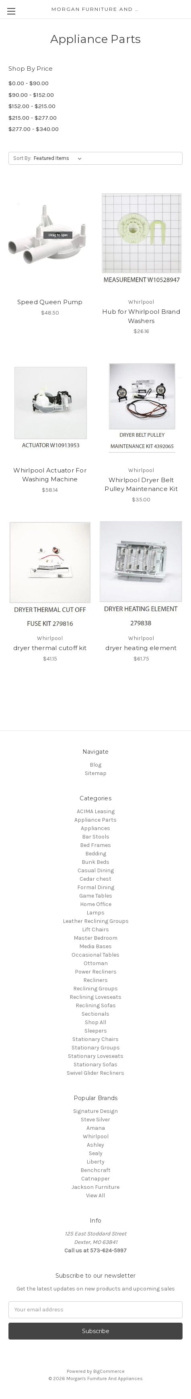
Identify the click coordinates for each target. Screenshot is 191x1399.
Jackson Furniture (95, 1187)
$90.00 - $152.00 (31, 94)
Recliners (95, 980)
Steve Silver (95, 1119)
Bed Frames (95, 845)
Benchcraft (95, 1170)
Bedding (95, 853)
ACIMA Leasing (96, 811)
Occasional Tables (95, 954)
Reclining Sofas (96, 1005)
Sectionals (95, 1013)
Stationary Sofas (95, 1064)
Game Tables (95, 895)
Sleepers (95, 1030)
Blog (95, 764)
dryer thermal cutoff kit (49, 648)
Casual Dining (96, 870)
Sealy (96, 1153)
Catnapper (95, 1178)
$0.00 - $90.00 (28, 83)
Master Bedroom (95, 938)
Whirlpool (96, 1136)
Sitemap (96, 773)
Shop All (95, 1022)
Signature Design (95, 1111)
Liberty (95, 1161)
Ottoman (96, 963)
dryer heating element (141, 648)
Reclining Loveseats (95, 997)
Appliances (95, 828)
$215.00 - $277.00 (32, 117)
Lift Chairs (95, 929)
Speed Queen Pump (50, 302)
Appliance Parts (95, 819)
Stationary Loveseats (95, 1056)
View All (95, 1195)
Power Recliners (96, 971)
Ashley (95, 1144)
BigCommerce (109, 1371)
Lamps (95, 912)
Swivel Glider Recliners (95, 1073)
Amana (95, 1128)
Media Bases (95, 946)
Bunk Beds (95, 862)
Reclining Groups (95, 988)
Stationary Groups (96, 1047)
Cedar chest (95, 878)
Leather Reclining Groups (96, 921)
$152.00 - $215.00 (31, 106)
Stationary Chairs (95, 1039)
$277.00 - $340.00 (33, 129)
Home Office (95, 904)
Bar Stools (95, 836)
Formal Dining (95, 887)
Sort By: (22, 158)
